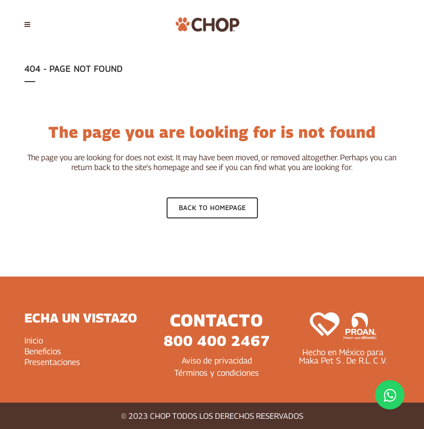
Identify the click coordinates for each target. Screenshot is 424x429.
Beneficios (42, 351)
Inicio (33, 340)
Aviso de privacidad (217, 360)
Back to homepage (212, 208)
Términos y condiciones (216, 373)
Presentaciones (52, 362)
